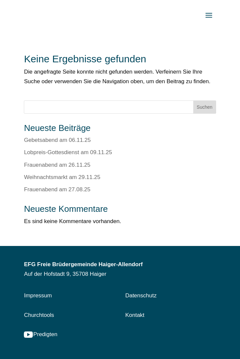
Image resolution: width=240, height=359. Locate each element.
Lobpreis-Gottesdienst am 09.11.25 (68, 152)
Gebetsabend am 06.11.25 (57, 140)
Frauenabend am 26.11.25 (57, 165)
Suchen (204, 107)
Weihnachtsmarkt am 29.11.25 (62, 177)
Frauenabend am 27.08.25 (57, 189)
